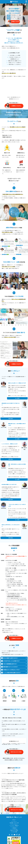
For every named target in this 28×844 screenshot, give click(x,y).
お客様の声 (14, 827)
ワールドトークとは (14, 826)
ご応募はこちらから (15, 21)
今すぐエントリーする (16, 752)
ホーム (1, 813)
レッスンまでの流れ (14, 829)
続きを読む (11, 418)
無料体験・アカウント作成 (14, 822)
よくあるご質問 (14, 831)
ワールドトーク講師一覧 (14, 825)
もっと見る (17, 398)
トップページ (14, 821)
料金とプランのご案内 (14, 830)
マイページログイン (14, 824)
